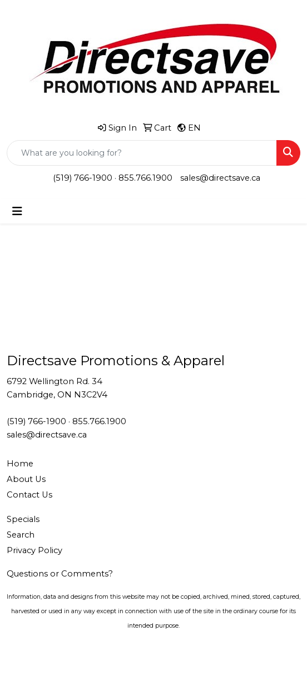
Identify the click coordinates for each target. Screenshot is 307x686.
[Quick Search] (142, 153)
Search (20, 535)
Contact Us (29, 495)
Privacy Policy (34, 550)
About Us (26, 479)
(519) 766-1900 (82, 178)
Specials (23, 519)
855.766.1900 (145, 178)
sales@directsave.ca (220, 178)
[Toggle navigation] (17, 211)
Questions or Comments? (60, 574)
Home (20, 464)
